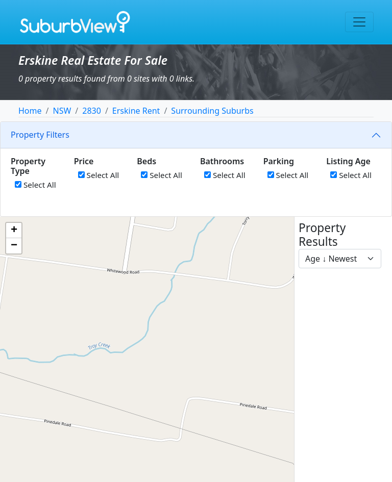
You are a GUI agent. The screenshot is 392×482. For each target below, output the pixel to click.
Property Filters (40, 134)
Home (30, 110)
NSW (62, 110)
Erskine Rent (136, 110)
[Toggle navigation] (359, 22)
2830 (91, 110)
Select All (35, 185)
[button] (13, 230)
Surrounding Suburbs (212, 110)
